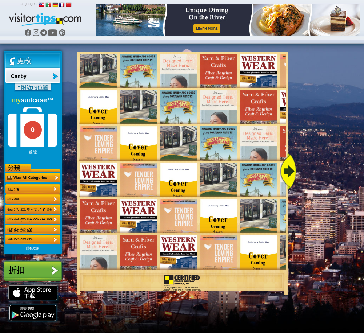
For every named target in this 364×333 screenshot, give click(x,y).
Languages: (28, 4)
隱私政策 (32, 248)
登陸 (32, 152)
